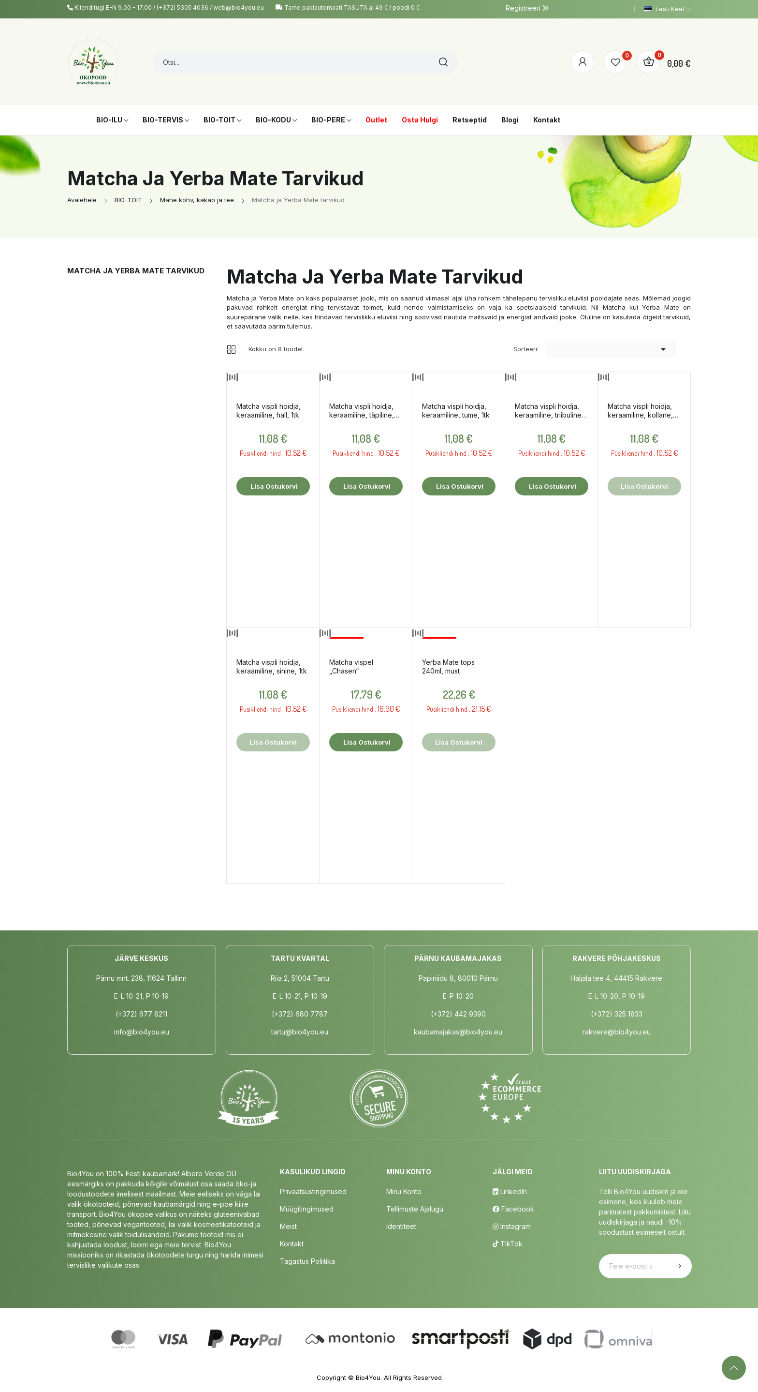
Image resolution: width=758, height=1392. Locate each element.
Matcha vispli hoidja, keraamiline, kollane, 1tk (640, 410)
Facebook (513, 1209)
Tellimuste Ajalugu (414, 1209)
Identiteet (401, 1226)
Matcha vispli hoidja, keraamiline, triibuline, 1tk (549, 410)
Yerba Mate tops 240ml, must (448, 666)
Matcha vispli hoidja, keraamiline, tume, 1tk (456, 410)
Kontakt (292, 1244)
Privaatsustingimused (313, 1191)
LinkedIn (510, 1191)
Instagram (512, 1226)
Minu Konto (404, 1191)
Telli (677, 1266)
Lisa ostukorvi (273, 486)
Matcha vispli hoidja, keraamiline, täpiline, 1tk (361, 410)
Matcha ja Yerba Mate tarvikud (135, 270)
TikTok (508, 1244)
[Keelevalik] (667, 9)
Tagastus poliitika (307, 1261)
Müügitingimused (307, 1209)
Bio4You (368, 1377)
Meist (288, 1226)
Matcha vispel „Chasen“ (351, 666)
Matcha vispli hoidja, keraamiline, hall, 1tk (268, 410)
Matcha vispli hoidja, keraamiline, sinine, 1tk (271, 666)
